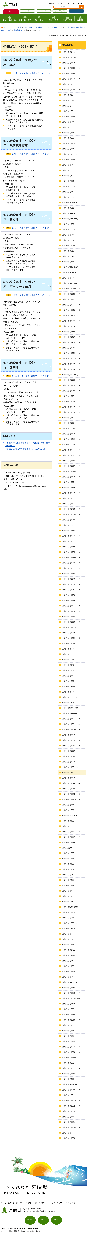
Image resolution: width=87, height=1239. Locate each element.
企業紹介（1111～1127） (72, 299)
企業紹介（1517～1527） (72, 837)
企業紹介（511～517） (71, 208)
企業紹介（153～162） (71, 116)
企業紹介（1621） (69, 1122)
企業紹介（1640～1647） (72, 520)
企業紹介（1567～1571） (72, 498)
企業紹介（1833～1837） (72, 57)
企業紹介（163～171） (71, 1031)
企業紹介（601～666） (71, 278)
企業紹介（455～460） (71, 482)
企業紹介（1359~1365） (71, 998)
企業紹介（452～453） (71, 1014)
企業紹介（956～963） (71, 654)
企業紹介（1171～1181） (72, 627)
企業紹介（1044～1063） (72, 294)
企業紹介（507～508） (71, 826)
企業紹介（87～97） (70, 961)
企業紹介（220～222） (71, 912)
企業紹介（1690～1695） (72, 369)
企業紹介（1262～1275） (72, 638)
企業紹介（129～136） (71, 891)
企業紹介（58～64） (70, 885)
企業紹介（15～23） (70, 95)
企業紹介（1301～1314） (72, 504)
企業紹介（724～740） (71, 262)
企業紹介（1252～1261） (72, 84)
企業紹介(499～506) (70, 219)
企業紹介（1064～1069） (72, 90)
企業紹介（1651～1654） (72, 568)
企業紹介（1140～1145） (72, 310)
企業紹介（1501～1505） (72, 1100)
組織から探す (44, 11)
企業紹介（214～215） (71, 686)
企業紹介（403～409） (71, 1079)
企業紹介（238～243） (71, 923)
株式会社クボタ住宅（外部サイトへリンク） (31, 73)
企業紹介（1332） (69, 1025)
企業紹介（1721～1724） (72, 950)
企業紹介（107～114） (71, 767)
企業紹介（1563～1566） (72, 514)
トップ (6, 27)
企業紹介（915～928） (71, 251)
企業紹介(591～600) (70, 283)
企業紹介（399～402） (71, 697)
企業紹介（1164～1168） (72, 380)
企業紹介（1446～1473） (72, 461)
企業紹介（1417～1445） (72, 337)
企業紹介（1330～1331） (72, 1138)
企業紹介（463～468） (71, 864)
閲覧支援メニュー (57, 3)
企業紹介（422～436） (71, 154)
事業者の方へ (76, 11)
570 (5, 140)
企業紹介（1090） (69, 756)
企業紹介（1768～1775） (72, 509)
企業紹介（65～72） (70, 418)
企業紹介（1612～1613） (72, 439)
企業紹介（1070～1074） (72, 595)
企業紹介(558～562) (70, 267)
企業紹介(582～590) (70, 982)
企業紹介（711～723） (71, 1041)
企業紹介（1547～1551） (72, 348)
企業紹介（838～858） (71, 229)
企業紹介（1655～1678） (72, 573)
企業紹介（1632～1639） (72, 1106)
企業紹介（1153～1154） (72, 778)
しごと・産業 (16, 27)
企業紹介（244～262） (71, 122)
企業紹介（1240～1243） (72, 1020)
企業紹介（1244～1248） (72, 783)
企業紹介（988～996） (71, 1133)
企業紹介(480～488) (70, 713)
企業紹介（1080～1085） (72, 622)
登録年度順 (17, 30)
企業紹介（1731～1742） (72, 724)
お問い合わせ (30, 1221)
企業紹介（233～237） (71, 918)
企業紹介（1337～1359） (72, 79)
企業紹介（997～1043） (71, 315)
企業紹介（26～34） (70, 670)
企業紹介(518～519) (70, 815)
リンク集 (71, 1203)
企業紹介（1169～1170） (72, 729)
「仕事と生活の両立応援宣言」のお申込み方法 (25, 449)
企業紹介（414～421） (71, 858)
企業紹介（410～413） (71, 143)
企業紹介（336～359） (71, 186)
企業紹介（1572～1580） (72, 358)
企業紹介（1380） (69, 326)
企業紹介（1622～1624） (72, 1004)
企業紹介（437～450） (71, 149)
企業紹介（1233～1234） (72, 1127)
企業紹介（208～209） (71, 934)
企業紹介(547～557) (70, 375)
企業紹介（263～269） (71, 133)
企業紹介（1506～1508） (72, 1047)
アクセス (43, 1221)
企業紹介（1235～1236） (72, 740)
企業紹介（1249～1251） (72, 789)
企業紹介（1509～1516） (72, 407)
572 (5, 282)
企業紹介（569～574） (71, 772)
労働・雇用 (27, 27)
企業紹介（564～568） (71, 428)
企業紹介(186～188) (70, 907)
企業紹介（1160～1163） (72, 616)
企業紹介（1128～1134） (72, 434)
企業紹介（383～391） (71, 159)
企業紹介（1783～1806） (72, 477)
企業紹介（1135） (69, 600)
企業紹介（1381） (69, 1117)
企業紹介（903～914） (71, 245)
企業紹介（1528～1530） (72, 557)
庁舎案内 (56, 1221)
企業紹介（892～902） (71, 525)
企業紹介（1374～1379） (72, 391)
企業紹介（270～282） (71, 875)
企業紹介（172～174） (71, 73)
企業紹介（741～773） (71, 256)
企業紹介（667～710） (71, 444)
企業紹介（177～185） (71, 805)
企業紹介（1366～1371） (72, 536)
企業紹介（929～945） (71, 955)
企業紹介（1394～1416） (72, 68)
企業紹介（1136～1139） (72, 606)
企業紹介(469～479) (70, 708)
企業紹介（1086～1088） (72, 288)
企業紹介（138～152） (71, 966)
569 (5, 60)
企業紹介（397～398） (71, 853)
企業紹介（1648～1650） (72, 1090)
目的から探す (27, 11)
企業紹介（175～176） (71, 541)
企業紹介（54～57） (70, 100)
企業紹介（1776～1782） (72, 487)
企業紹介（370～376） (71, 197)
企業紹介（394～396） (71, 702)
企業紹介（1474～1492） (72, 552)
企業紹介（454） (69, 869)
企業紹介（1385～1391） (72, 1111)
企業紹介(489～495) (70, 213)
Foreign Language (76, 3)
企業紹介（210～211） (71, 939)
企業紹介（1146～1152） (72, 1057)
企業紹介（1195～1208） (72, 385)
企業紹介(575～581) (70, 272)
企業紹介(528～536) (70, 202)
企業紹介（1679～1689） (72, 579)
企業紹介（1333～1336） (72, 493)
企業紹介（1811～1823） (72, 455)
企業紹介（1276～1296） (72, 321)
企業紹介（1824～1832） (72, 412)
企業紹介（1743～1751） (72, 471)
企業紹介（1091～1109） (72, 305)
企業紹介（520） (69, 810)
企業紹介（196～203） (71, 423)
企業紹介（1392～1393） (72, 63)
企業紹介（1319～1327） (72, 993)
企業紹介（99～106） (70, 106)
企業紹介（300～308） (71, 127)
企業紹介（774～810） (71, 240)
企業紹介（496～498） (71, 821)
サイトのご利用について (12, 1203)
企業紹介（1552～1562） (72, 353)
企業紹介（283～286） (71, 138)
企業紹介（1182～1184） (72, 735)
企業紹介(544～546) (70, 1084)
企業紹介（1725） (69, 842)
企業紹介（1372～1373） (72, 547)
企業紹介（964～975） (71, 659)
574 (5, 362)
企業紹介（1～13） (69, 52)
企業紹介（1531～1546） (72, 799)
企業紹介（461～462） (71, 401)
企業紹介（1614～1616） (72, 563)
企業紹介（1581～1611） (72, 450)
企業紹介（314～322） (71, 181)
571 (5, 214)
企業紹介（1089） (69, 751)
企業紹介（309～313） (71, 176)
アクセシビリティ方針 (36, 1203)
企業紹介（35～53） (70, 1095)
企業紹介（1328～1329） (72, 794)
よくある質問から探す (60, 11)
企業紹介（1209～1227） (72, 762)
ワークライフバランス (53, 27)
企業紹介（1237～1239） (72, 746)
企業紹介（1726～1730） (72, 719)
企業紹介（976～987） (71, 665)
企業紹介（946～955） (71, 977)
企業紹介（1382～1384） (72, 332)
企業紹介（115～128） (71, 676)
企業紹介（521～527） (71, 1036)
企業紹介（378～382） (71, 165)
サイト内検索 (55, 7)
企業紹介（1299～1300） (72, 1052)
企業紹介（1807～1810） (72, 466)
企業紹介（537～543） (71, 971)
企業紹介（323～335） (71, 170)
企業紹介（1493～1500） (72, 342)
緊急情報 (11, 11)
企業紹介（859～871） (71, 649)
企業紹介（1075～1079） (72, 590)
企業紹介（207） (69, 396)
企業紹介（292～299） (71, 1063)
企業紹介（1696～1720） (72, 584)
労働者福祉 (38, 27)
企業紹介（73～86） (70, 111)
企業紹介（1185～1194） (72, 988)
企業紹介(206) (67, 848)
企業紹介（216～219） (71, 928)
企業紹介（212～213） (71, 944)
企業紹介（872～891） (71, 224)
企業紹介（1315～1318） (72, 832)
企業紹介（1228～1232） (72, 633)
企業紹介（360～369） (71, 192)
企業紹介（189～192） (71, 901)
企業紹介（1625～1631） (72, 1074)
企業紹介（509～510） (71, 643)
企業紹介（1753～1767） (72, 530)
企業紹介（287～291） (71, 692)
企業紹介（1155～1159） (72, 611)
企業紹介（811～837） (71, 235)
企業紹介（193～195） (71, 896)
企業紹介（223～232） (71, 681)
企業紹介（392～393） (71, 1009)
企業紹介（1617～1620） (72, 364)
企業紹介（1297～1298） (72, 1068)
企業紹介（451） (69, 880)
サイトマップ (57, 1203)
